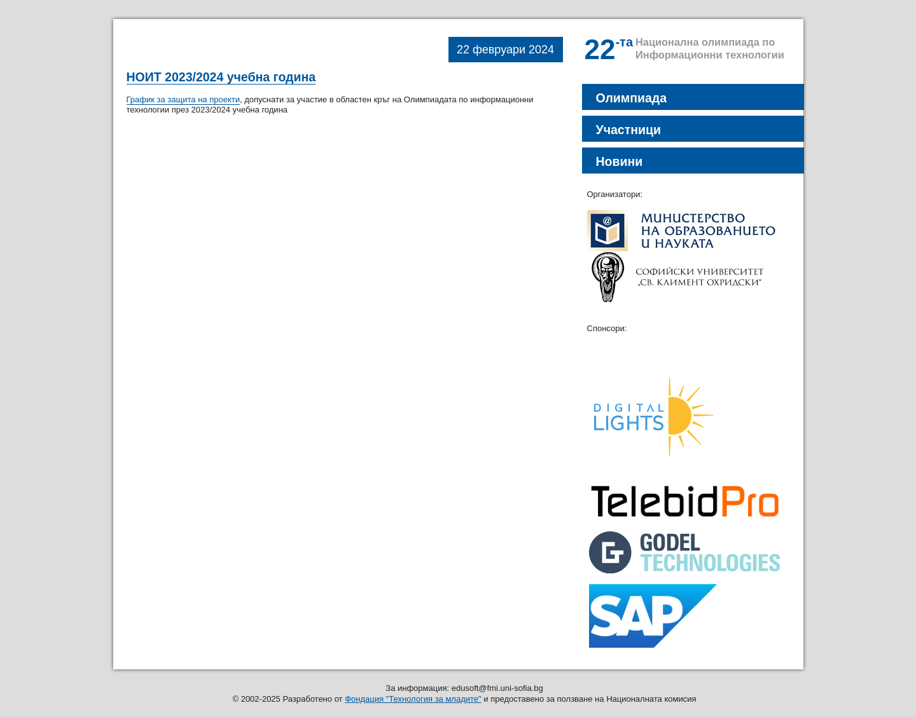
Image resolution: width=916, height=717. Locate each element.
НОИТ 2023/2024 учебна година (221, 77)
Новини (619, 161)
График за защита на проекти (183, 99)
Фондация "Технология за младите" (413, 699)
